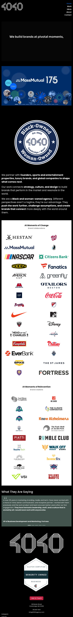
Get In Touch (36, 598)
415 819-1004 (37, 609)
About (68, 12)
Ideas (69, 9)
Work (69, 6)
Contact (67, 15)
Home (69, 3)
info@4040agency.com (36, 612)
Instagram (5, 614)
